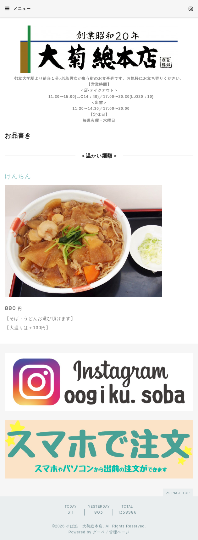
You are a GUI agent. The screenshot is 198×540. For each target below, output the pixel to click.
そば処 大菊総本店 (84, 526)
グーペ (99, 532)
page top (177, 492)
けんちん (18, 176)
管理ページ (119, 532)
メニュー (18, 8)
